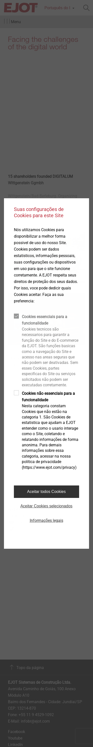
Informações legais (46, 520)
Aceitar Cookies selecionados (46, 506)
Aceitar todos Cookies (46, 491)
